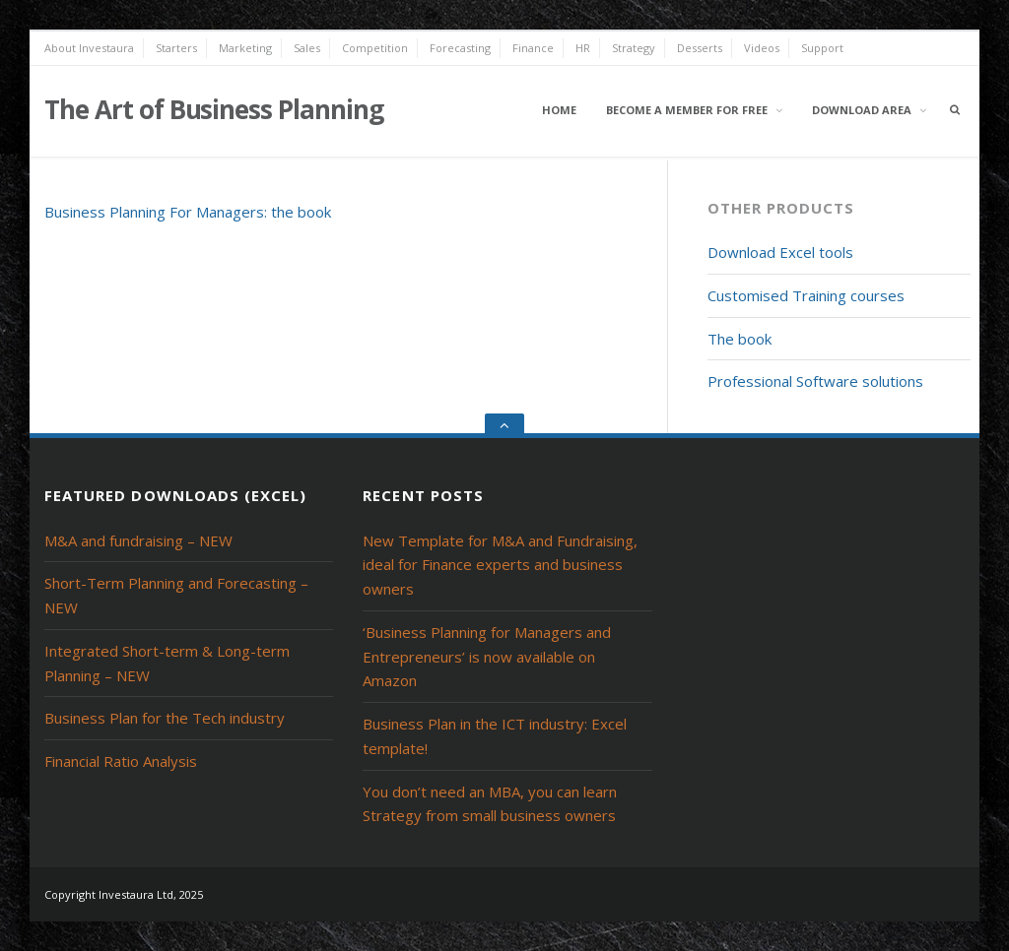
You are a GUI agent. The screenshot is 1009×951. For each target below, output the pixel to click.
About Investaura (89, 47)
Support (822, 47)
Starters (176, 47)
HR (582, 47)
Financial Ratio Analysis (120, 761)
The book (739, 339)
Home (559, 109)
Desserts (699, 47)
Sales (307, 47)
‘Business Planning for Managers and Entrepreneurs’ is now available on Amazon (487, 656)
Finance (533, 47)
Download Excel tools (780, 252)
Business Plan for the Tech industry (164, 718)
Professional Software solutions (815, 381)
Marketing (245, 47)
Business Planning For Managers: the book (187, 212)
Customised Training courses (806, 295)
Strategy (633, 47)
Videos (761, 47)
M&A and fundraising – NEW (138, 540)
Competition (375, 47)
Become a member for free (687, 109)
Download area (861, 109)
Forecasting (460, 47)
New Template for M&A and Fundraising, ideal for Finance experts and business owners (500, 565)
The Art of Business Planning (213, 109)
